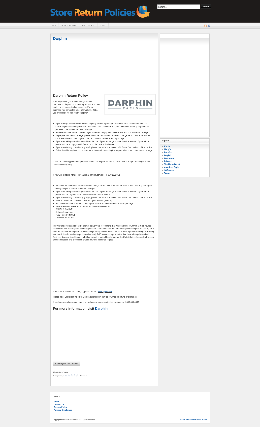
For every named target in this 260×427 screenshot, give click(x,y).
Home (54, 26)
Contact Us (59, 404)
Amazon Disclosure (63, 410)
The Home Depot (172, 164)
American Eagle (171, 167)
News (102, 26)
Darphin (60, 38)
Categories (88, 26)
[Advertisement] (104, 67)
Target (167, 173)
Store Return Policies (100, 11)
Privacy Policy (60, 407)
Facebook (209, 26)
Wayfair (167, 155)
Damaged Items (105, 291)
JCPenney (169, 170)
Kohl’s (167, 146)
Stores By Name (69, 26)
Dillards (167, 161)
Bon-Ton (168, 152)
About (57, 401)
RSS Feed (205, 26)
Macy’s (167, 149)
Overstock (169, 158)
